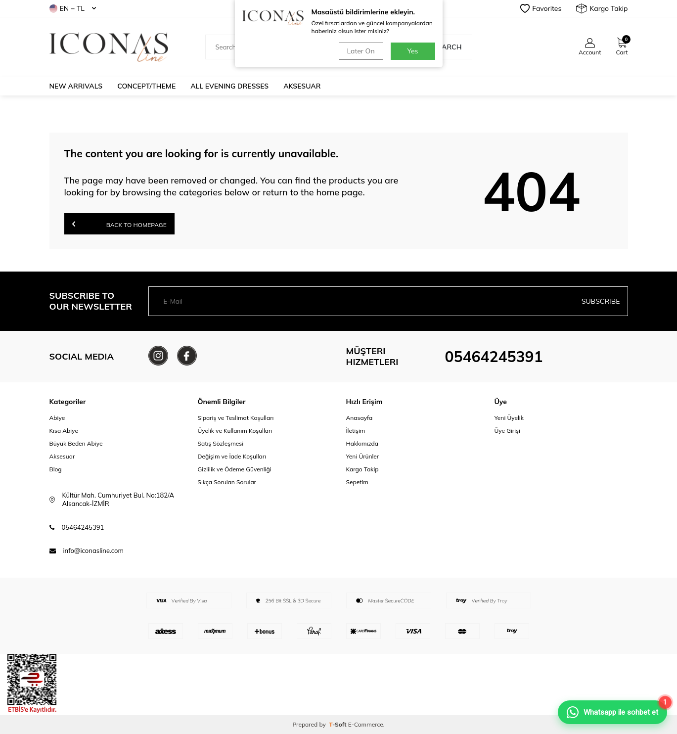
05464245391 (494, 356)
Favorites (540, 8)
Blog (55, 469)
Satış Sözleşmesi (221, 443)
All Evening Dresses (229, 86)
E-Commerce (365, 724)
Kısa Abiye (63, 430)
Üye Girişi (507, 430)
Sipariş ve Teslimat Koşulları (236, 417)
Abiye (57, 417)
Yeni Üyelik (509, 417)
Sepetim (357, 482)
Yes (412, 50)
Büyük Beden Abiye (76, 443)
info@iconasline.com (93, 550)
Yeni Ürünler (362, 456)
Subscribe (601, 301)
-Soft (338, 724)
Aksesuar (301, 86)
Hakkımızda (362, 443)
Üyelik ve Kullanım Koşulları (235, 430)
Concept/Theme (146, 86)
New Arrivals (76, 86)
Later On (360, 50)
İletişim (355, 430)
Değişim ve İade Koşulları (232, 456)
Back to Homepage (119, 223)
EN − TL (72, 8)
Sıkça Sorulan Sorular (227, 482)
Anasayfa (359, 417)
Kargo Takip (602, 8)
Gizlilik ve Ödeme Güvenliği (234, 469)
